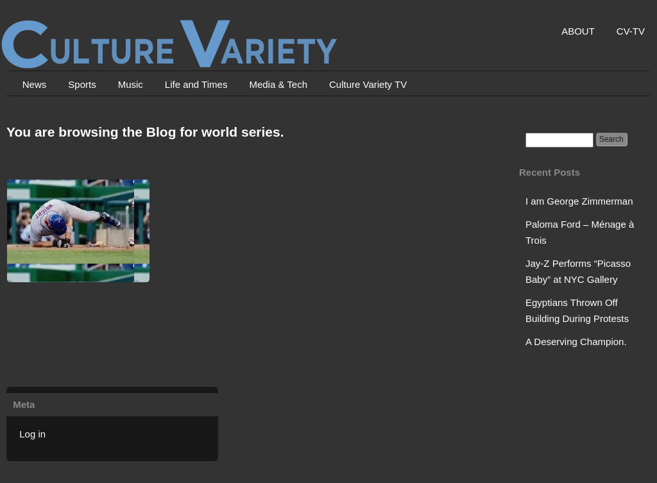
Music (130, 84)
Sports (82, 84)
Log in (32, 433)
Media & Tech (278, 84)
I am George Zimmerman (579, 201)
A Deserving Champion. (576, 341)
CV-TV (631, 31)
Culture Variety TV (368, 84)
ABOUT (578, 31)
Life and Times (196, 84)
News (34, 84)
